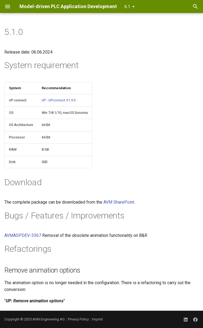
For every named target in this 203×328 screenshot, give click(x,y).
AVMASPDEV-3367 (22, 235)
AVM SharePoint (118, 202)
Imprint (97, 319)
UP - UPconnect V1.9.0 (59, 100)
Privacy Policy (78, 319)
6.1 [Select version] (127, 6)
